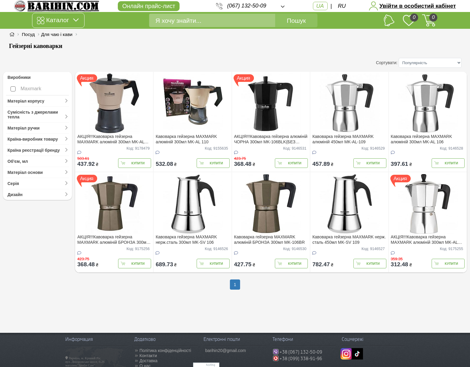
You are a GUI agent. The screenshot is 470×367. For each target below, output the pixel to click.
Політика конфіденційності (165, 350)
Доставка (148, 360)
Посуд (28, 34)
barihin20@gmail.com (225, 350)
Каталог (58, 20)
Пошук (296, 20)
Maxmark (25, 88)
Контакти (148, 355)
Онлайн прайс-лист (148, 6)
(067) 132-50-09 (246, 6)
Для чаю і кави (57, 34)
